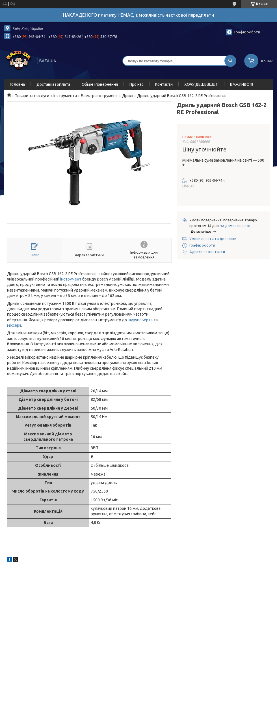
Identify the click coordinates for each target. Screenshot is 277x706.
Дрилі (127, 95)
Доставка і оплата (53, 84)
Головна (17, 84)
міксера (14, 325)
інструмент (70, 279)
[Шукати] (230, 61)
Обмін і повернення (100, 84)
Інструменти (65, 95)
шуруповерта (140, 320)
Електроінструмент (99, 95)
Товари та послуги (32, 95)
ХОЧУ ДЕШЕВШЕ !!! (201, 84)
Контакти (164, 84)
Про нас (136, 84)
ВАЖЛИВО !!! (241, 84)
